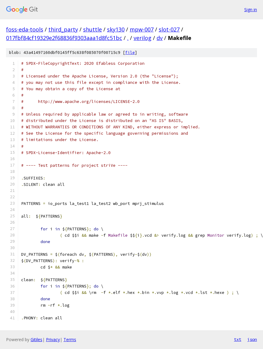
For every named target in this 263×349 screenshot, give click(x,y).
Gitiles (36, 339)
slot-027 (169, 29)
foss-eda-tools (24, 29)
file (130, 52)
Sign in (250, 9)
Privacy (53, 339)
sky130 (116, 29)
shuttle (92, 29)
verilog (142, 37)
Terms (69, 339)
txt (237, 339)
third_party (63, 29)
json (252, 339)
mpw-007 (142, 29)
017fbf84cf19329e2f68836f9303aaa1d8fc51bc (64, 37)
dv (160, 37)
